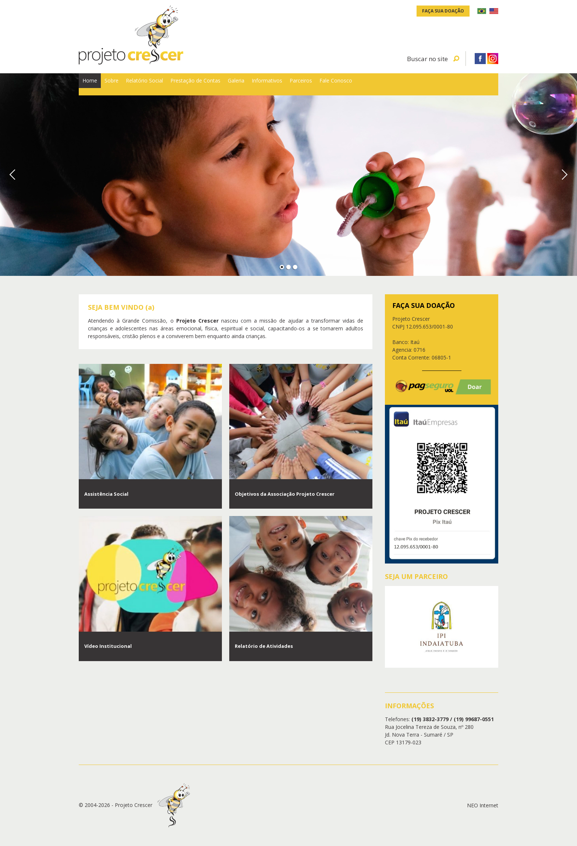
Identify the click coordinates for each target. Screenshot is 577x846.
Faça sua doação (443, 11)
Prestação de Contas (256, 84)
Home (97, 84)
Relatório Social (185, 84)
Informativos (365, 84)
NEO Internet (482, 805)
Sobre (134, 84)
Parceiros (417, 84)
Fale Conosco (469, 84)
